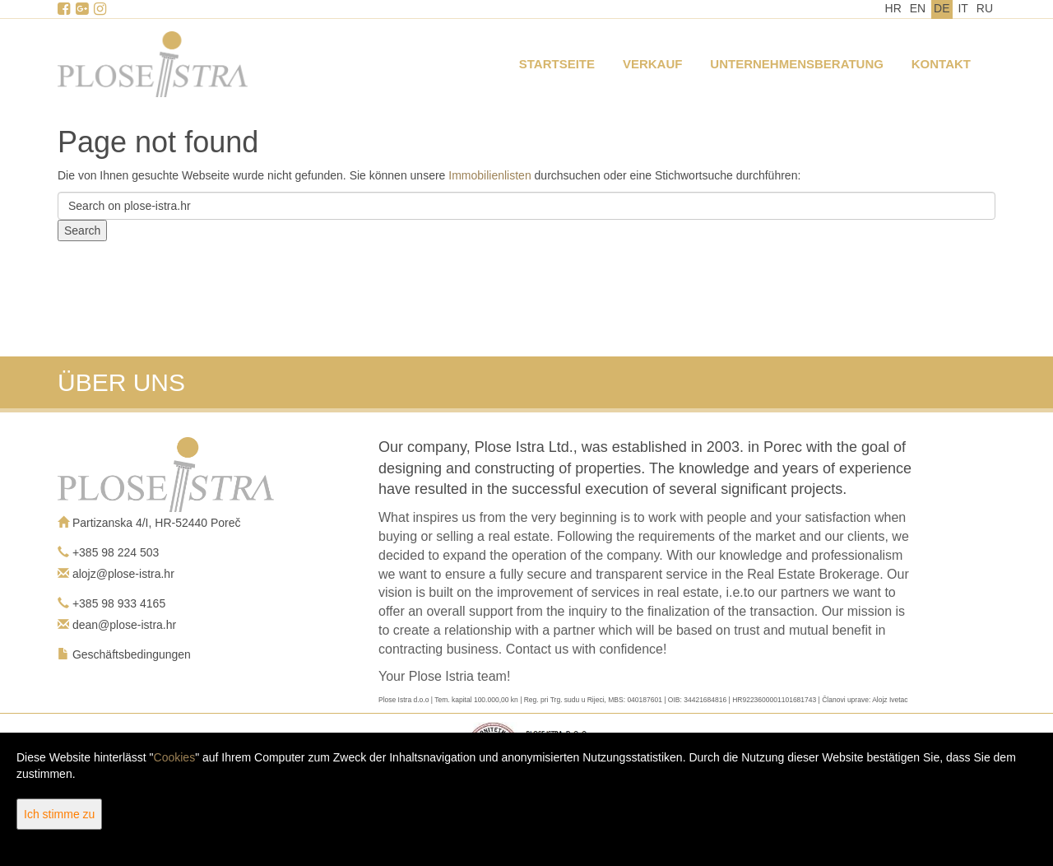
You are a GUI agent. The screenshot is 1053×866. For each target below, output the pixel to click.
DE (941, 8)
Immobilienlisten (489, 175)
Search (82, 230)
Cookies (175, 757)
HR (893, 8)
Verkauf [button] (653, 64)
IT (962, 8)
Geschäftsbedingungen (131, 654)
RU (984, 8)
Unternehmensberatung (797, 64)
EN (917, 8)
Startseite (557, 64)
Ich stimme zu (59, 814)
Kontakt (941, 64)
